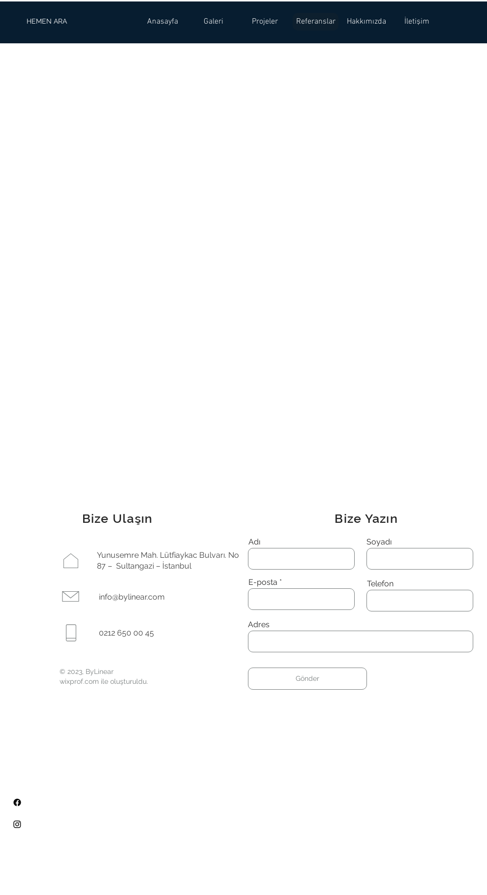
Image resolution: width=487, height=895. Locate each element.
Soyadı (379, 542)
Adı (254, 542)
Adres (259, 625)
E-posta (262, 582)
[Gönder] (307, 679)
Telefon (380, 584)
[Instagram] (17, 824)
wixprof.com (79, 681)
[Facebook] (17, 802)
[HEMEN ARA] (47, 22)
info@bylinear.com (132, 597)
